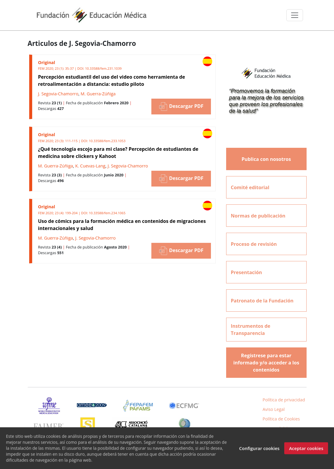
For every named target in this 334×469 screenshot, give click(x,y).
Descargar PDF (181, 106)
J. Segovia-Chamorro (58, 94)
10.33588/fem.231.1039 (103, 68)
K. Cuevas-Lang (90, 166)
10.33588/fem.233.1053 (107, 141)
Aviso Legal (273, 409)
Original (46, 62)
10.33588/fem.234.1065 (107, 213)
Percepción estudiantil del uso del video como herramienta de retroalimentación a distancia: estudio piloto (111, 80)
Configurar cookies (259, 451)
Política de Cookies (281, 419)
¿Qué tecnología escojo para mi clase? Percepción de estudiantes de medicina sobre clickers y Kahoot (118, 152)
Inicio (284, 428)
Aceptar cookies (306, 451)
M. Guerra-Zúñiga (98, 94)
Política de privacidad (283, 400)
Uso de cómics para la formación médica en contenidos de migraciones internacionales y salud (122, 225)
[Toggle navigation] (294, 15)
